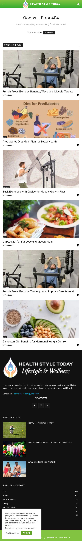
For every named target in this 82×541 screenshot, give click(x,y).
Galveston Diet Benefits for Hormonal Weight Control (35, 341)
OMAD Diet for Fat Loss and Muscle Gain (28, 241)
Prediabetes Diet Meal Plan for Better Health (30, 141)
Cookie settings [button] (12, 533)
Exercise (6, 87)
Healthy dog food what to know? (41, 423)
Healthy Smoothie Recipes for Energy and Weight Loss (50, 442)
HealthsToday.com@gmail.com (26, 393)
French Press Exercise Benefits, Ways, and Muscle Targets (38, 91)
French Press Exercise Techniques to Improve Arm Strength (39, 291)
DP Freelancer (8, 95)
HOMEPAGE (49, 32)
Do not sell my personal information (20, 528)
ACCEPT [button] (26, 533)
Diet (4, 137)
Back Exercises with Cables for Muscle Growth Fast (34, 191)
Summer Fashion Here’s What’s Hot (42, 462)
